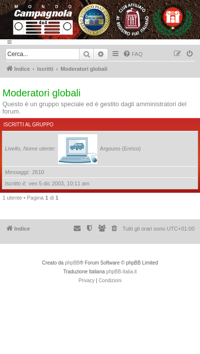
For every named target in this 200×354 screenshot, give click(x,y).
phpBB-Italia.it (121, 271)
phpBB (72, 263)
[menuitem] (133, 54)
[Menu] (100, 42)
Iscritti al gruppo (28, 124)
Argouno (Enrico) (120, 148)
